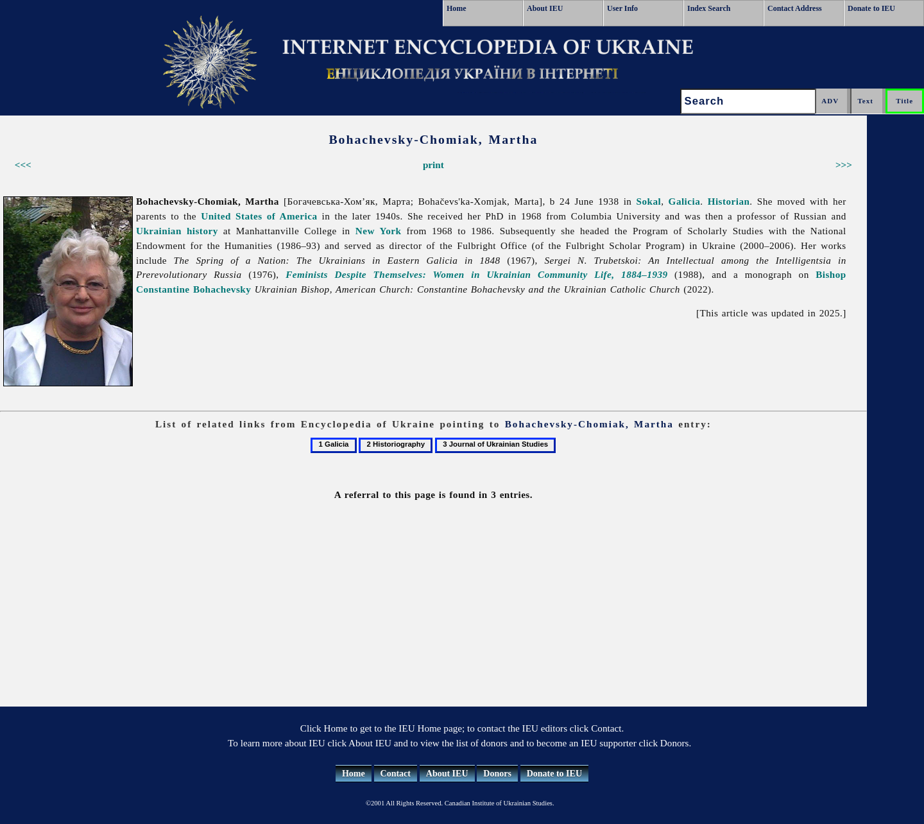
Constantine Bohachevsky (193, 289)
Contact (396, 773)
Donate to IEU (871, 8)
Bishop (831, 274)
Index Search (708, 8)
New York (378, 230)
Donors (497, 773)
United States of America (259, 215)
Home (456, 8)
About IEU (545, 8)
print (433, 164)
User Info (622, 8)
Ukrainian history (177, 230)
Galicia (685, 201)
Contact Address (794, 8)
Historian (729, 201)
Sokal (649, 201)
